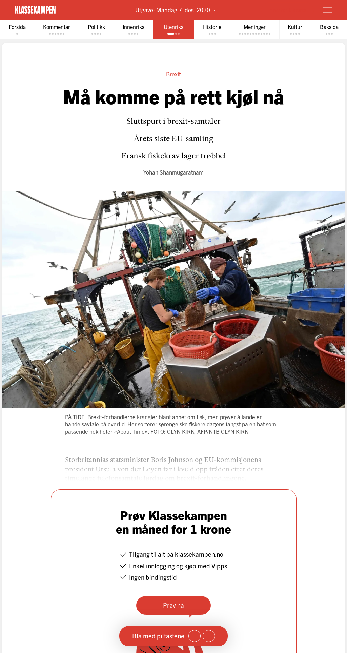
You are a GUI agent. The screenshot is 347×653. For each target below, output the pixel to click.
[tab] (17, 29)
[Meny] (327, 10)
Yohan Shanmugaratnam (173, 172)
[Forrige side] (194, 636)
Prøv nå (173, 605)
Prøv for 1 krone (287, 9)
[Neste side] (209, 636)
